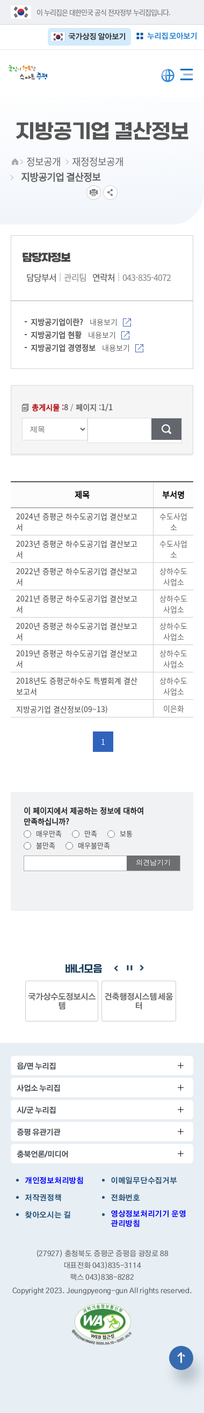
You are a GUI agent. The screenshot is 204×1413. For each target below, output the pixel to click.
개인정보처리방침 (54, 1180)
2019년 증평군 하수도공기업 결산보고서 (76, 658)
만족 (84, 833)
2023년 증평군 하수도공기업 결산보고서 (76, 549)
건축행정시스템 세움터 (138, 1000)
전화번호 (125, 1197)
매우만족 (43, 833)
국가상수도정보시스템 (62, 1000)
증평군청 (27, 72)
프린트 (93, 192)
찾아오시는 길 (48, 1215)
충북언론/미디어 (42, 1154)
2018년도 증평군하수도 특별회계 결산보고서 (76, 686)
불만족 (39, 845)
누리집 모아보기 (172, 35)
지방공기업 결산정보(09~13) (62, 709)
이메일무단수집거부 (144, 1180)
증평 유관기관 (38, 1131)
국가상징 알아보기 (97, 36)
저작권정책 (43, 1197)
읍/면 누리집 (36, 1065)
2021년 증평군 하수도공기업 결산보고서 (76, 603)
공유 (110, 192)
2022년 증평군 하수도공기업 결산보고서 (76, 576)
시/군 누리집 (36, 1109)
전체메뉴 (186, 72)
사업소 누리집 (38, 1087)
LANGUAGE (167, 75)
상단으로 (181, 1358)
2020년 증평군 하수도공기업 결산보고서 (76, 631)
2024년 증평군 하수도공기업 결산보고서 (76, 521)
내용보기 (110, 321)
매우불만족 (87, 845)
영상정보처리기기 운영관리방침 (148, 1218)
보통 (120, 833)
